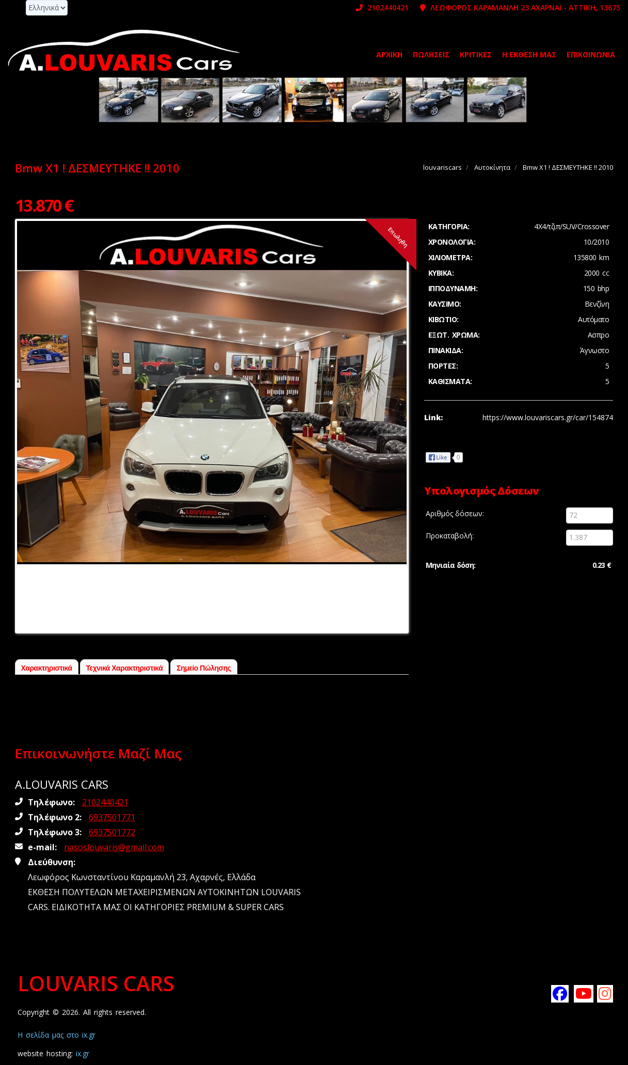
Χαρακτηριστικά (46, 668)
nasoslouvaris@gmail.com (114, 847)
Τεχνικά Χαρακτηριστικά (124, 668)
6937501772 (112, 832)
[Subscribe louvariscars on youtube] (582, 993)
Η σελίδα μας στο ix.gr (56, 1035)
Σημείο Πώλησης (203, 668)
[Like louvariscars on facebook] (559, 993)
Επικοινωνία (591, 54)
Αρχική (389, 54)
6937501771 (112, 817)
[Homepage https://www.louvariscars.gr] (124, 50)
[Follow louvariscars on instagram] (605, 993)
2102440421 (382, 7)
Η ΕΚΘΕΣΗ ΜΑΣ (529, 54)
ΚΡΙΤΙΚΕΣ (476, 54)
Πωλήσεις (431, 54)
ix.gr (82, 1053)
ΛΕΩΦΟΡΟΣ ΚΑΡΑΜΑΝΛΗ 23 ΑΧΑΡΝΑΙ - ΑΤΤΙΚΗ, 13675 (520, 7)
